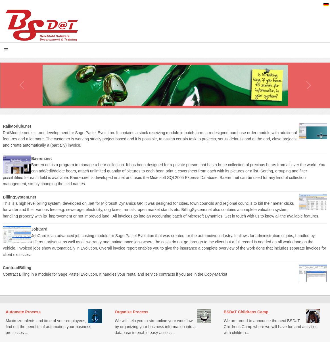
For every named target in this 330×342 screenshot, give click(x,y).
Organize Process (131, 312)
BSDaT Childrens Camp (246, 312)
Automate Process (23, 312)
